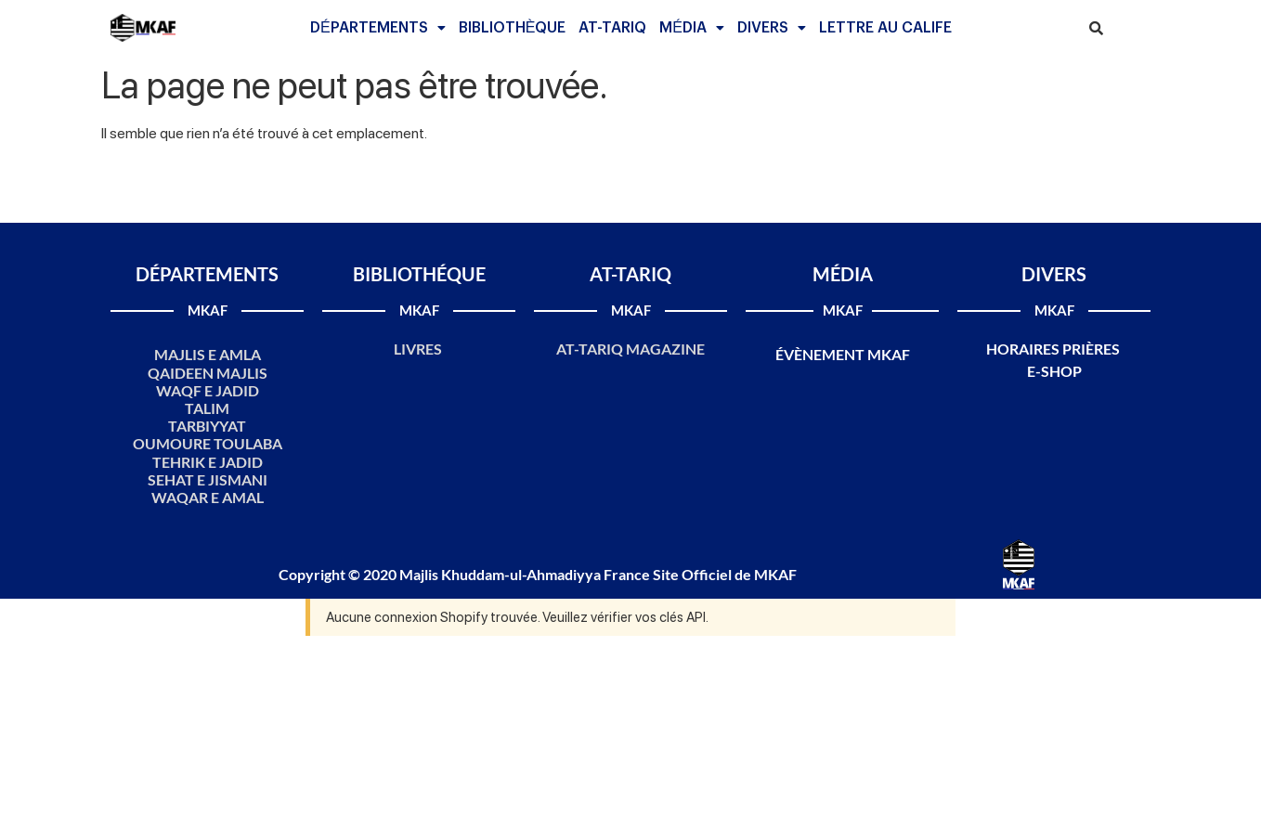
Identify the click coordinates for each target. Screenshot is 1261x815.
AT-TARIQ (612, 27)
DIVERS (771, 27)
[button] (378, 27)
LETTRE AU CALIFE (885, 27)
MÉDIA (691, 27)
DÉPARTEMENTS (378, 27)
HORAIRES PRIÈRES (1054, 348)
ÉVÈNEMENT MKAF (842, 354)
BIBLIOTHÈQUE (512, 27)
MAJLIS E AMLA (207, 354)
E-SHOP (1054, 371)
